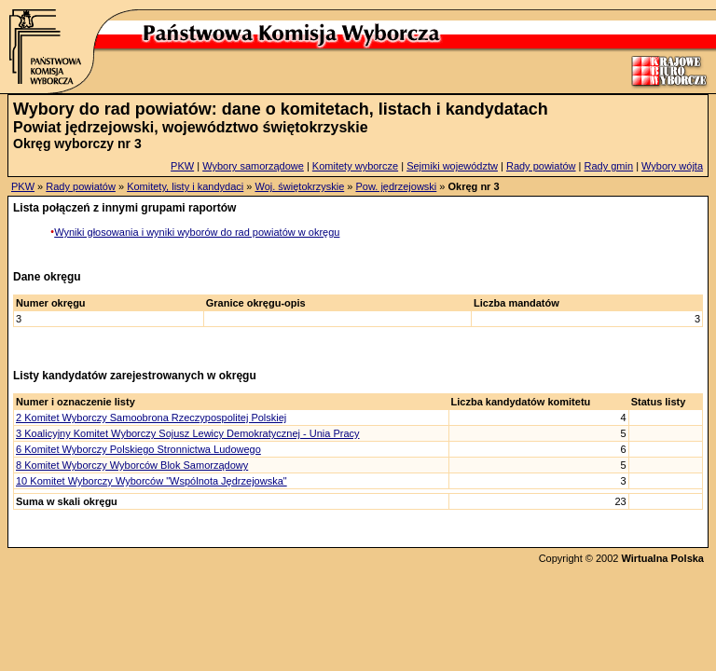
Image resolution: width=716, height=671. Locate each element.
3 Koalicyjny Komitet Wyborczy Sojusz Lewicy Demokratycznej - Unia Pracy (188, 433)
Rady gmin (609, 165)
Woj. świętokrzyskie (299, 186)
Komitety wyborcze (355, 165)
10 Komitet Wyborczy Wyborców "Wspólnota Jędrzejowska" (151, 480)
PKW (182, 165)
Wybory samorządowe (253, 165)
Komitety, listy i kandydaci (185, 186)
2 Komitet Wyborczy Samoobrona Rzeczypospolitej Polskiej (151, 417)
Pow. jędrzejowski (395, 186)
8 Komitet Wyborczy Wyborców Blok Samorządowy (132, 465)
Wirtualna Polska (662, 558)
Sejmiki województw (452, 165)
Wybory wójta (672, 165)
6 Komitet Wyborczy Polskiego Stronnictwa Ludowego (138, 449)
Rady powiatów (541, 165)
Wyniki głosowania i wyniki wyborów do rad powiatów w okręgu (196, 232)
